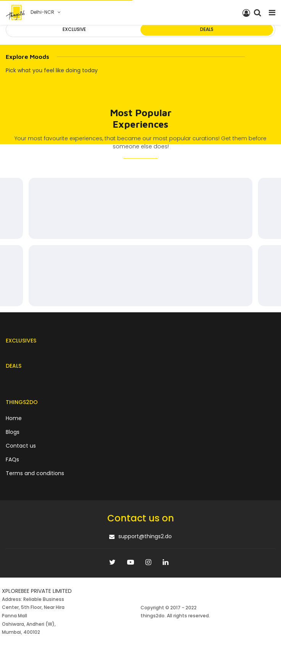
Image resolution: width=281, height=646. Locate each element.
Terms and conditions (35, 473)
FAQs (12, 459)
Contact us (21, 446)
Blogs (12, 432)
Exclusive (74, 29)
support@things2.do (145, 536)
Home (14, 418)
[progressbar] (140, 208)
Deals (206, 29)
